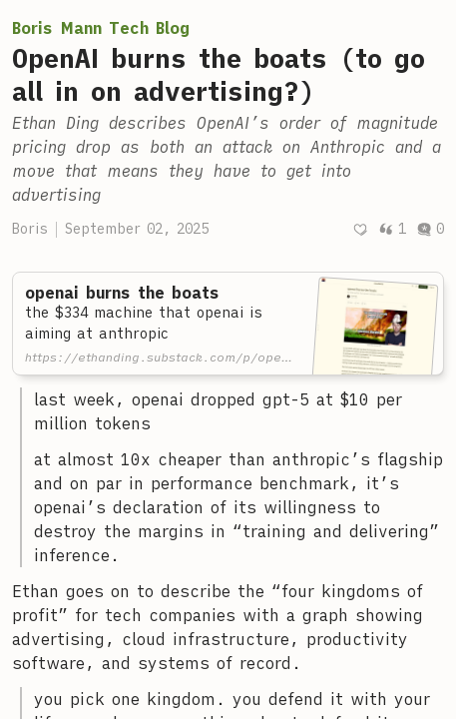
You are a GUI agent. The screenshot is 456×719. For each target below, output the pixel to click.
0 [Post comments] (430, 229)
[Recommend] (360, 229)
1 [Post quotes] (392, 229)
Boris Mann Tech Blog (101, 28)
